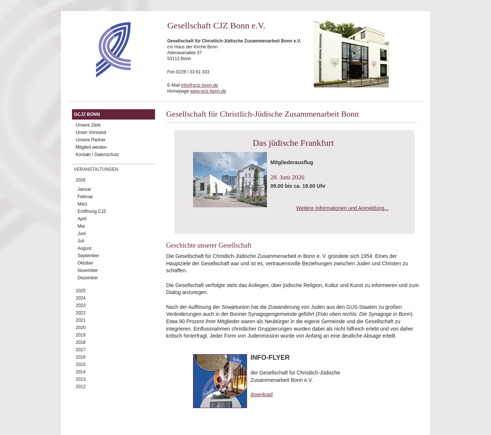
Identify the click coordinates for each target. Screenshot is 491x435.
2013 (81, 379)
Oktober (85, 263)
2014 (81, 371)
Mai (81, 226)
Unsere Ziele (88, 125)
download (262, 394)
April (82, 218)
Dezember (88, 277)
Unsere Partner (91, 139)
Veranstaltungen (96, 169)
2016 (81, 357)
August (84, 248)
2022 (81, 312)
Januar (84, 189)
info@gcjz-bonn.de (199, 85)
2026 (81, 180)
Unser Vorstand (91, 132)
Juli (81, 241)
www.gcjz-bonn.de (208, 91)
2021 (81, 320)
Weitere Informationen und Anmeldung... (342, 208)
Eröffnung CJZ (92, 211)
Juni (82, 233)
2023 (81, 305)
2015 (81, 364)
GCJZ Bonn (87, 114)
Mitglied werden (91, 147)
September (88, 255)
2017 (81, 349)
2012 (81, 386)
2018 (81, 342)
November (88, 270)
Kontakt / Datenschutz (97, 154)
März (82, 204)
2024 (81, 298)
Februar (85, 196)
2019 (81, 335)
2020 (81, 327)
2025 (81, 290)
